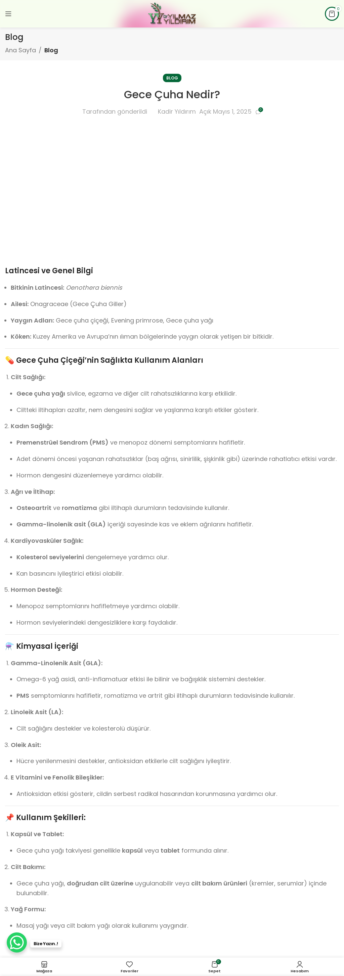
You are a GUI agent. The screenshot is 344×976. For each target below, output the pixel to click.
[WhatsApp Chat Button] (17, 942)
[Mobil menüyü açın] (8, 13)
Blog (51, 50)
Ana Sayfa (20, 50)
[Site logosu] (172, 13)
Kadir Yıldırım (177, 111)
